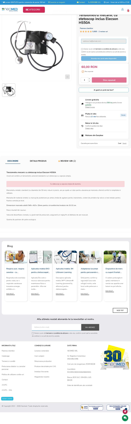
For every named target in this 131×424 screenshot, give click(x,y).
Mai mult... (10, 305)
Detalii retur (89, 140)
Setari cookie (7, 410)
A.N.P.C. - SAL (7, 402)
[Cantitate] (84, 91)
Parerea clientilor (8, 362)
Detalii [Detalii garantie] (125, 155)
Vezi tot (120, 322)
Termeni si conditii (8, 373)
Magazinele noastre (42, 388)
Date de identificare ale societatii (79, 397)
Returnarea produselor (43, 373)
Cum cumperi (39, 368)
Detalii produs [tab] (38, 172)
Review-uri (67, 172)
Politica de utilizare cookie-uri (13, 386)
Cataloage (6, 368)
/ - (100, 43)
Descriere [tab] (12, 172)
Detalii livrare (90, 119)
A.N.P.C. (4, 396)
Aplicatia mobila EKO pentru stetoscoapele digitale (40, 282)
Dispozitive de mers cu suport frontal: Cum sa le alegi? (114, 282)
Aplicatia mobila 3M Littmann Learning (64, 282)
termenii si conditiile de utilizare (106, 61)
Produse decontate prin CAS (45, 378)
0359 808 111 (94, 2)
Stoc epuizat (109, 91)
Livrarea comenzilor (42, 362)
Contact (81, 2)
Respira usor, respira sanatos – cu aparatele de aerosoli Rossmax (15, 282)
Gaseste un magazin (56, 2)
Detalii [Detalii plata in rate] (123, 127)
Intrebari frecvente (41, 383)
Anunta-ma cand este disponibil (103, 70)
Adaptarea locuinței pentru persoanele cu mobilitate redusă (90, 282)
